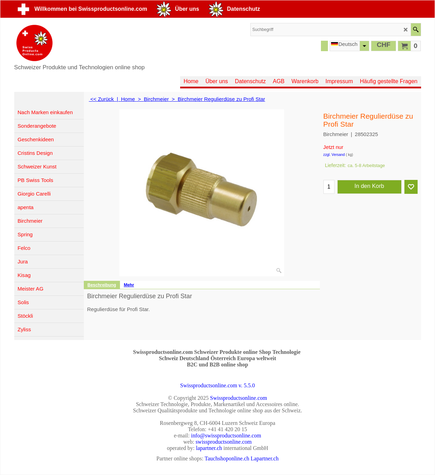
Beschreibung (102, 285)
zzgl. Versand (334, 155)
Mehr (129, 285)
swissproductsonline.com (223, 442)
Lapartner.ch (265, 458)
